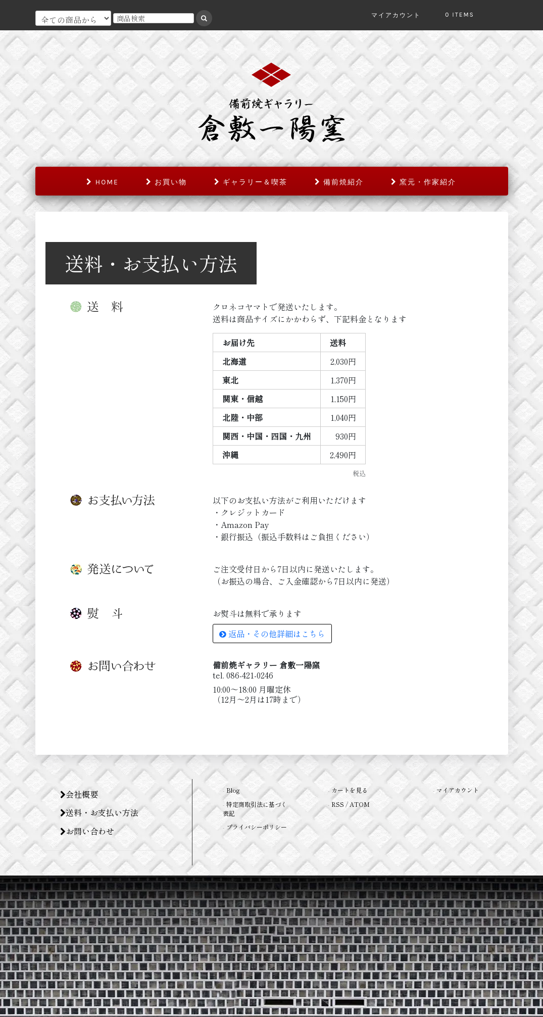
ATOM (360, 804)
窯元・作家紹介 (423, 182)
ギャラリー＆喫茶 (250, 182)
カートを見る (349, 790)
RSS (337, 804)
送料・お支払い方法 (99, 812)
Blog (233, 790)
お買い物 (166, 182)
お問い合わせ (87, 831)
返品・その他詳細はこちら (272, 633)
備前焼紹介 (339, 182)
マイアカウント (457, 790)
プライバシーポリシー (256, 826)
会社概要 (79, 794)
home (102, 182)
